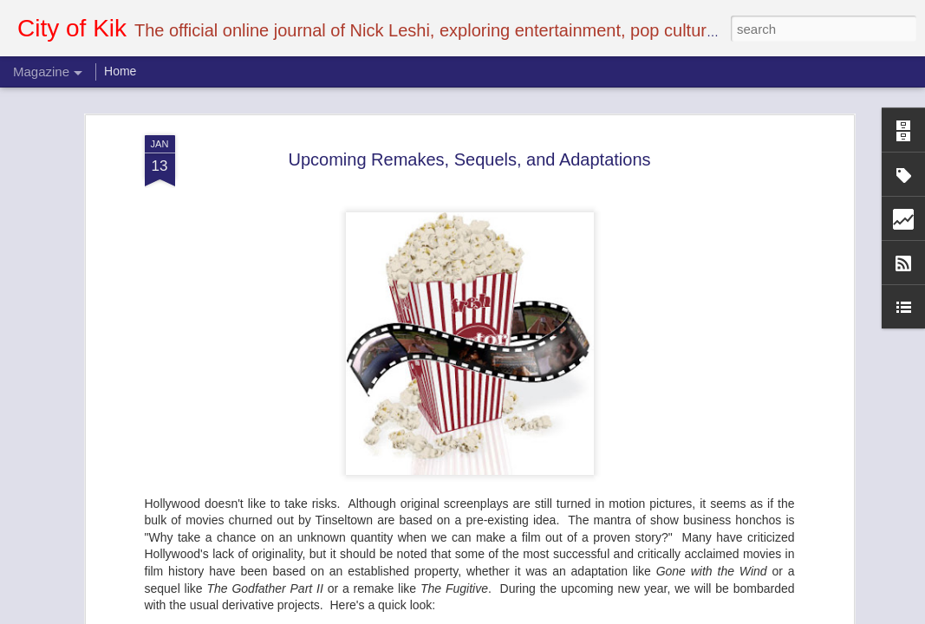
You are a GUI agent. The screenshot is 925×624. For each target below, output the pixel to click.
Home (120, 71)
